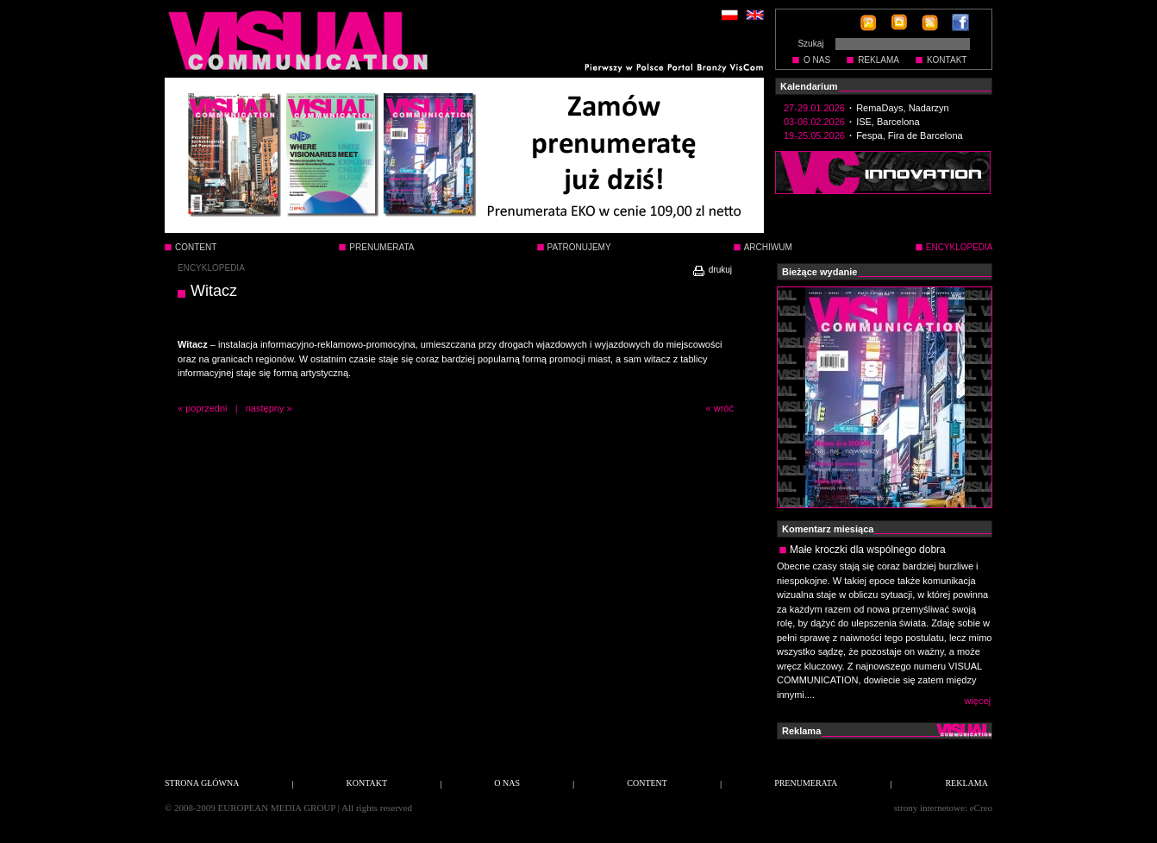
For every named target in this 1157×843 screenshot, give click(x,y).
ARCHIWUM (768, 247)
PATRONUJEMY (579, 247)
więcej (977, 700)
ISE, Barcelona (887, 121)
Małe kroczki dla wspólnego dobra (868, 550)
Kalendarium (809, 86)
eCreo (981, 807)
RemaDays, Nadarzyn (902, 108)
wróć (724, 408)
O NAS (817, 60)
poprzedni (206, 408)
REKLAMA (878, 60)
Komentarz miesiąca (827, 529)
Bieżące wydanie (819, 272)
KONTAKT (946, 60)
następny (265, 408)
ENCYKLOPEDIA (211, 268)
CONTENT (195, 247)
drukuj (711, 269)
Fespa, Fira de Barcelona (909, 135)
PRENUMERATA (381, 247)
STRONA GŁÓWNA (202, 783)
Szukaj (810, 43)
